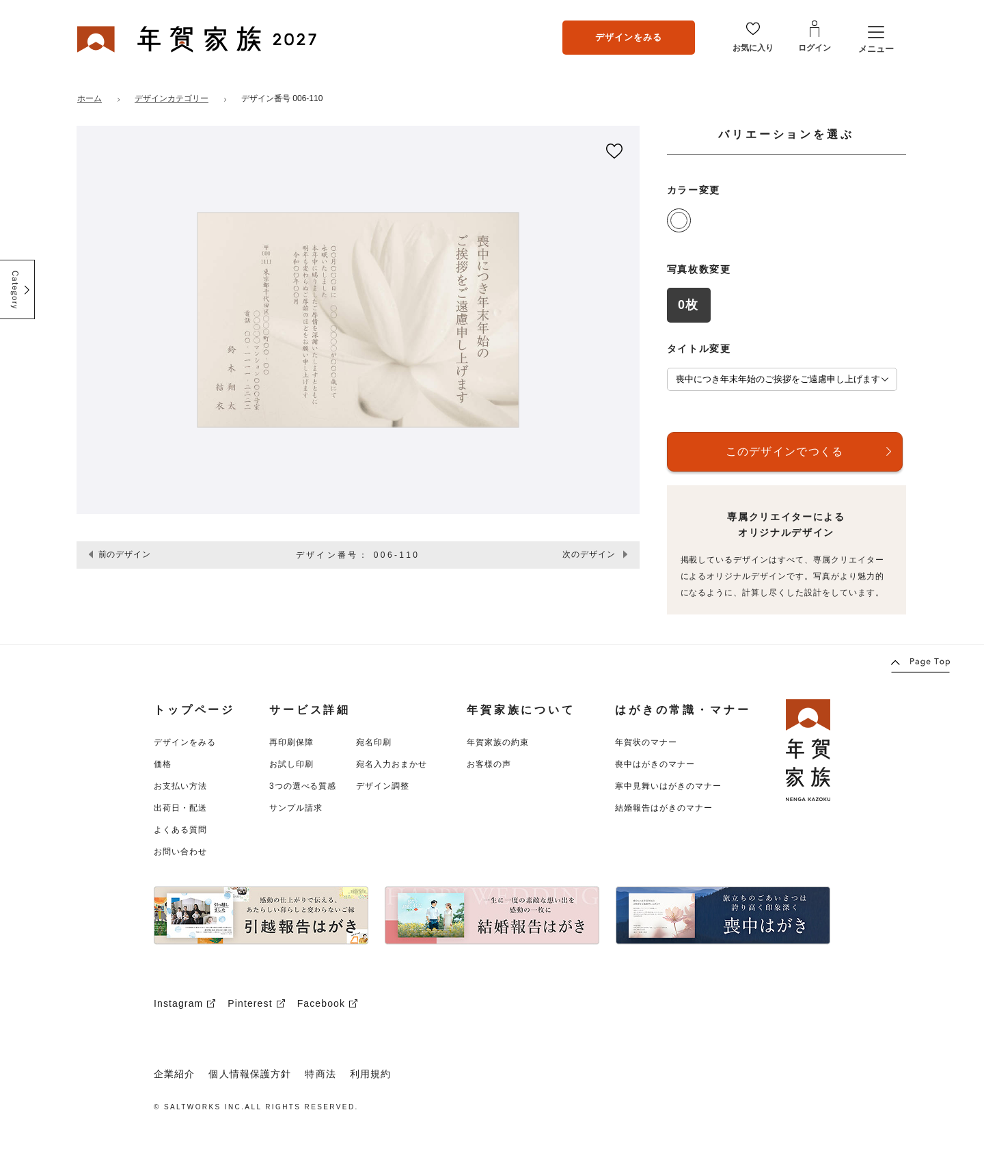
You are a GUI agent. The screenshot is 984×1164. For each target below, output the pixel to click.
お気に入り (753, 48)
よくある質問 (180, 830)
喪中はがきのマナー (655, 764)
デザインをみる (628, 37)
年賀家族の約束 (498, 742)
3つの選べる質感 (302, 786)
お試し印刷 (291, 764)
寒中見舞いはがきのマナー (668, 786)
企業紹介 (174, 1073)
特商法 (320, 1073)
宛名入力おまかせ (391, 764)
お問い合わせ (180, 851)
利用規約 (370, 1073)
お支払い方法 (180, 786)
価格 (163, 764)
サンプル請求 (296, 808)
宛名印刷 (374, 742)
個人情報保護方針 (249, 1073)
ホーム (89, 98)
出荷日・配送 (180, 808)
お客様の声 (489, 764)
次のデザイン (589, 554)
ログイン (814, 48)
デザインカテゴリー (171, 98)
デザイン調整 (382, 786)
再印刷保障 (291, 742)
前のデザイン (125, 554)
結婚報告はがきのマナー (664, 808)
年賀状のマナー (646, 742)
